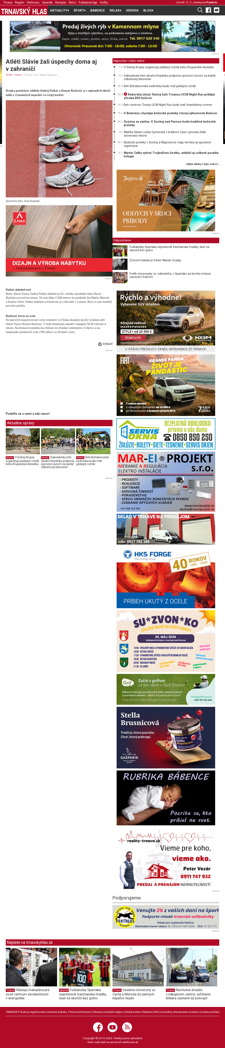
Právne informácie (79, 1011)
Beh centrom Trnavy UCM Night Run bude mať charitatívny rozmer (168, 105)
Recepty (60, 2)
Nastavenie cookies (186, 1011)
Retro (72, 2)
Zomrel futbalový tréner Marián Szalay (155, 260)
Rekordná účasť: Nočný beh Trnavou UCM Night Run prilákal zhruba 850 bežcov (169, 96)
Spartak (47, 2)
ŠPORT (9, 75)
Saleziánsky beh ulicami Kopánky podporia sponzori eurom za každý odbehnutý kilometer (57, 462)
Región (19, 2)
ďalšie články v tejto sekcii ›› (202, 164)
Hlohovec (33, 2)
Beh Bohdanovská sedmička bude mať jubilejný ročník (92, 461)
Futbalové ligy (88, 2)
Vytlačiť (105, 344)
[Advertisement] (40, 381)
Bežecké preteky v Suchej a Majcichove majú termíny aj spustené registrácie (167, 144)
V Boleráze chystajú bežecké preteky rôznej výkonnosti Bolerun (170, 113)
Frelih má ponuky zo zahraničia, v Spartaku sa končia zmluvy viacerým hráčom (170, 275)
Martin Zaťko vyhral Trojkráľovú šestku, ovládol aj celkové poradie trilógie (171, 154)
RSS (156, 1011)
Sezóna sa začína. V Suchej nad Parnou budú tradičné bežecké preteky (170, 123)
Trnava (7, 2)
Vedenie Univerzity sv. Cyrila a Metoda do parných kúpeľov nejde (134, 994)
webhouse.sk (130, 1042)
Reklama (147, 1011)
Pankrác (212, 2)
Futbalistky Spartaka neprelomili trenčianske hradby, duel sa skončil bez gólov (169, 248)
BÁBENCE (97, 10)
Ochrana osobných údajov (107, 1011)
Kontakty (166, 1011)
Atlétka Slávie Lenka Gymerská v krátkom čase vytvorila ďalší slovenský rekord (165, 133)
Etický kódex (132, 1011)
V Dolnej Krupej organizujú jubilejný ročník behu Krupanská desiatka (22, 461)
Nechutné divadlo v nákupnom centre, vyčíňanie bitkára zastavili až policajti (188, 994)
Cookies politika (209, 1011)
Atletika (18, 75)
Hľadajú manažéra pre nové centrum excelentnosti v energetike (27, 994)
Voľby (104, 2)
